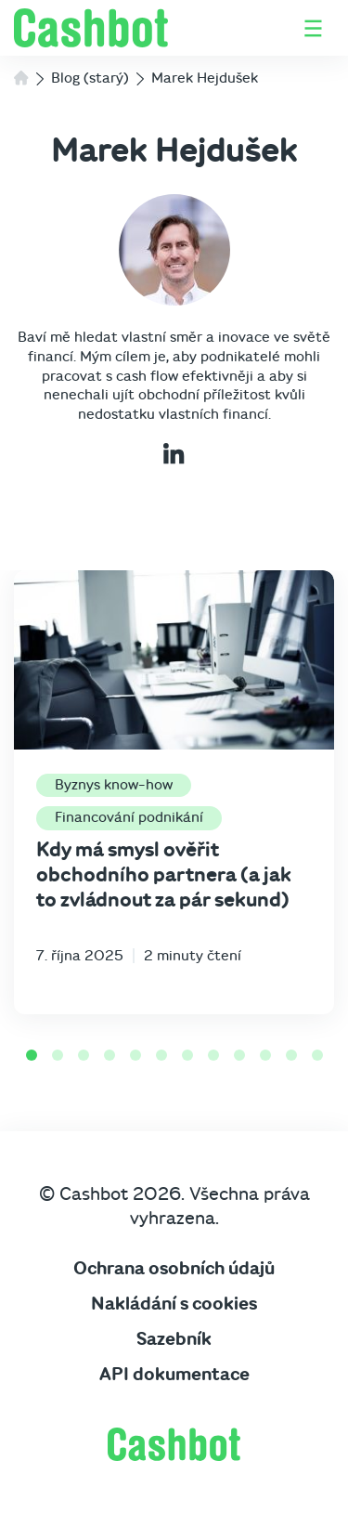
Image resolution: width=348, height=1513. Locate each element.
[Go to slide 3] (84, 1055)
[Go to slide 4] (109, 1055)
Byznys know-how (114, 784)
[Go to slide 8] (213, 1055)
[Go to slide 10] (265, 1055)
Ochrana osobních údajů (174, 1268)
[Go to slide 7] (187, 1055)
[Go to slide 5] (135, 1055)
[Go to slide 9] (239, 1055)
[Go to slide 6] (161, 1055)
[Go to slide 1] (32, 1055)
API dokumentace (174, 1374)
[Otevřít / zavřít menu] (313, 28)
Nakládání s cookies (174, 1304)
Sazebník (174, 1339)
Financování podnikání (129, 817)
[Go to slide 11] (291, 1055)
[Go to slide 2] (58, 1055)
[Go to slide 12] (317, 1055)
